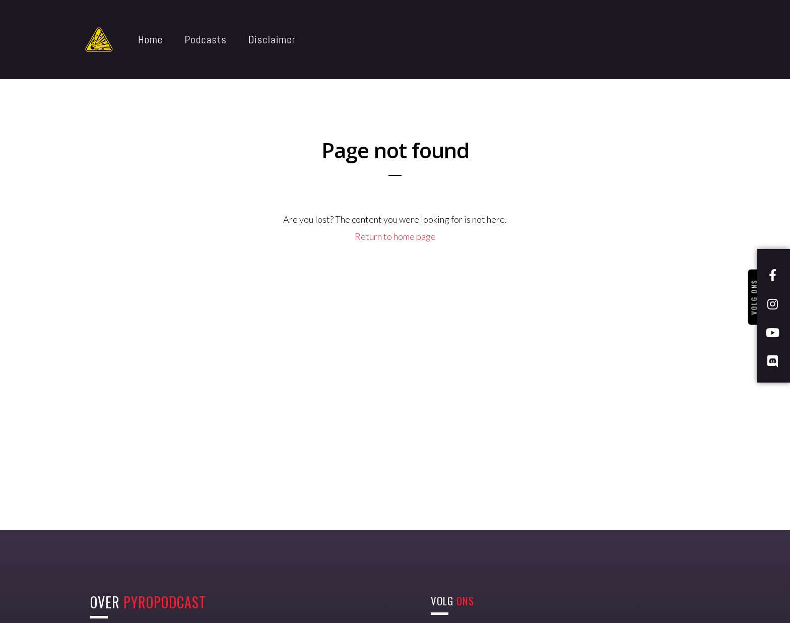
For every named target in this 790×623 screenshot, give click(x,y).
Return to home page (395, 236)
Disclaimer (272, 39)
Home (150, 39)
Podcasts (205, 39)
